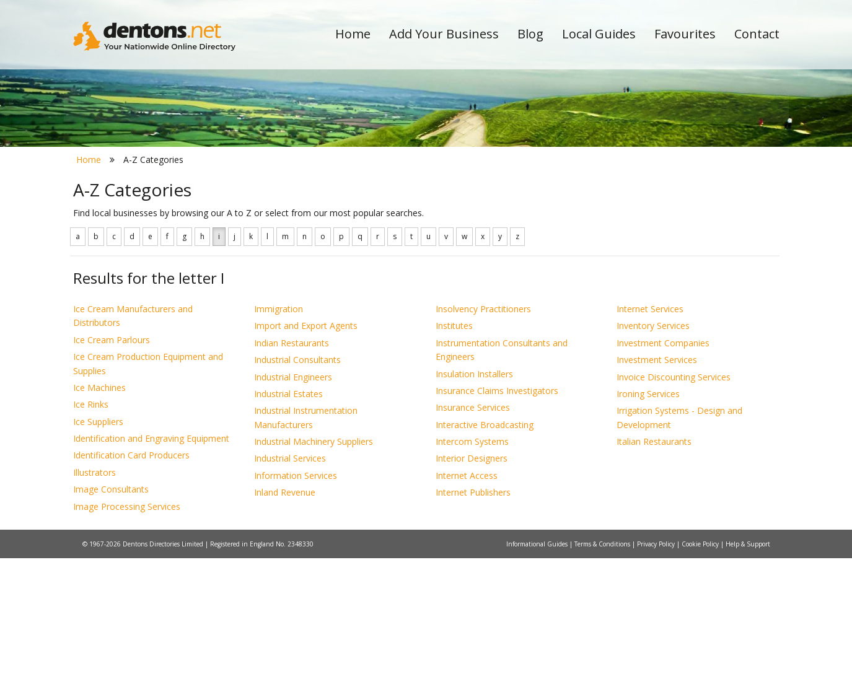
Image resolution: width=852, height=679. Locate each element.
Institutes (454, 447)
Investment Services (657, 481)
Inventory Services (653, 447)
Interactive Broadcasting (485, 545)
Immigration (278, 430)
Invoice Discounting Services (674, 498)
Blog (530, 33)
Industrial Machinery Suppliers (313, 562)
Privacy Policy (657, 664)
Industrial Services (290, 579)
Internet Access (467, 596)
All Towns (132, 220)
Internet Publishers (473, 614)
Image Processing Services (126, 627)
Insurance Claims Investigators (497, 511)
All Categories (409, 220)
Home (353, 33)
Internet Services (650, 430)
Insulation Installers (474, 495)
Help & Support (748, 664)
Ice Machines (99, 508)
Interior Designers (471, 579)
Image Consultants (111, 610)
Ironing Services (648, 514)
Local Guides (599, 33)
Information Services (295, 596)
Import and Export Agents (306, 447)
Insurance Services (473, 529)
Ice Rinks (90, 526)
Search (694, 199)
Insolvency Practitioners (483, 430)
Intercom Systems (472, 562)
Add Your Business (444, 33)
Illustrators (94, 593)
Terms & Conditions (603, 664)
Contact (757, 33)
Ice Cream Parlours (111, 461)
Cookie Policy (701, 664)
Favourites (685, 33)
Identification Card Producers (131, 576)
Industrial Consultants (297, 481)
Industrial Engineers (293, 498)
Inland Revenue (284, 614)
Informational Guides (537, 664)
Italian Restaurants (654, 562)
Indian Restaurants (291, 464)
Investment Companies (663, 464)
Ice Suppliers (98, 542)
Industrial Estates (288, 514)
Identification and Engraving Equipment (151, 559)
